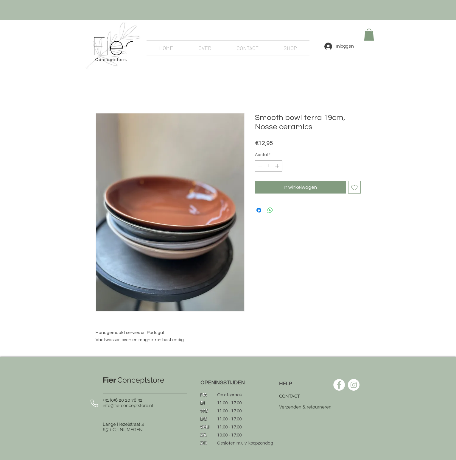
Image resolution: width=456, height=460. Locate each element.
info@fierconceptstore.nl (128, 405)
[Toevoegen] (354, 187)
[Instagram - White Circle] (353, 385)
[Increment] (277, 166)
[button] (369, 35)
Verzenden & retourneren (305, 407)
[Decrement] (259, 166)
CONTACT (289, 396)
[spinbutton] (268, 166)
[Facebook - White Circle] (339, 385)
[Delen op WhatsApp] (270, 210)
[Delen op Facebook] (258, 210)
